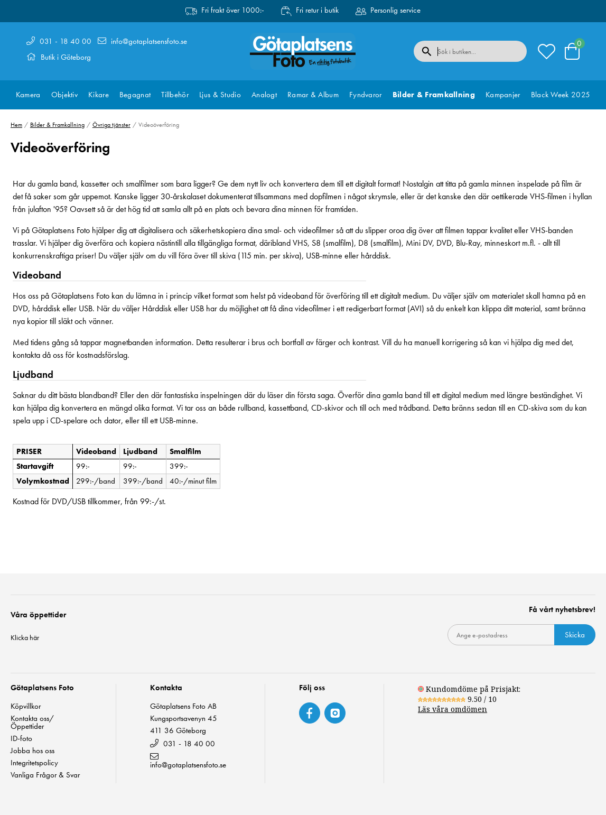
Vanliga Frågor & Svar (45, 775)
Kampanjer (503, 94)
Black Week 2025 (561, 94)
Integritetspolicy (34, 763)
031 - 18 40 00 (65, 41)
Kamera (28, 94)
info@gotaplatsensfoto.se (149, 41)
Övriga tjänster (111, 125)
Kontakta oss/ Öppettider (32, 722)
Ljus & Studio (220, 94)
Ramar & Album (313, 94)
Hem (16, 125)
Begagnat (135, 94)
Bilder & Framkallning (434, 94)
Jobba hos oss (32, 751)
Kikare (98, 94)
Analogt (264, 94)
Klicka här (25, 637)
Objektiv (64, 94)
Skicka (575, 634)
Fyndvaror (365, 94)
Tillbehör (175, 94)
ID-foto (21, 739)
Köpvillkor (26, 706)
